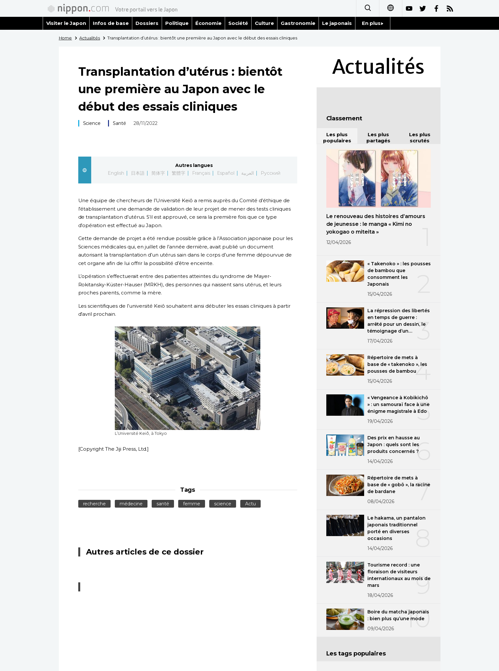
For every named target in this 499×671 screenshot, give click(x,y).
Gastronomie (298, 23)
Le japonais (337, 23)
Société (238, 23)
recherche (94, 504)
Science (92, 123)
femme (191, 504)
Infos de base (111, 23)
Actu (250, 504)
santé (163, 504)
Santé (119, 123)
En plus (373, 23)
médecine (131, 504)
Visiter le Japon (66, 23)
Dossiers (147, 23)
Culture (264, 23)
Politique (177, 23)
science (222, 504)
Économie (208, 23)
